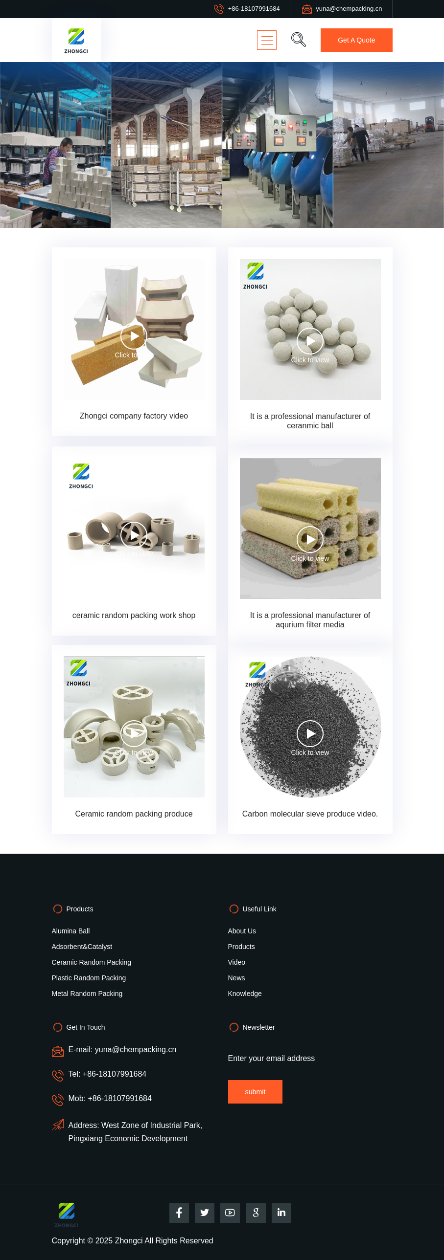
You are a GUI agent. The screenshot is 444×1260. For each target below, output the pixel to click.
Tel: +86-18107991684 (108, 1074)
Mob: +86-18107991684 (110, 1098)
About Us (242, 931)
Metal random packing (87, 993)
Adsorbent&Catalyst (82, 947)
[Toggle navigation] (266, 40)
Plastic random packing (89, 978)
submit (256, 1092)
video (237, 962)
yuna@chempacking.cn (349, 8)
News (236, 978)
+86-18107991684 (254, 8)
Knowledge (245, 993)
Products (241, 947)
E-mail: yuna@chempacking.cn (123, 1049)
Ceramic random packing (92, 962)
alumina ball (71, 931)
